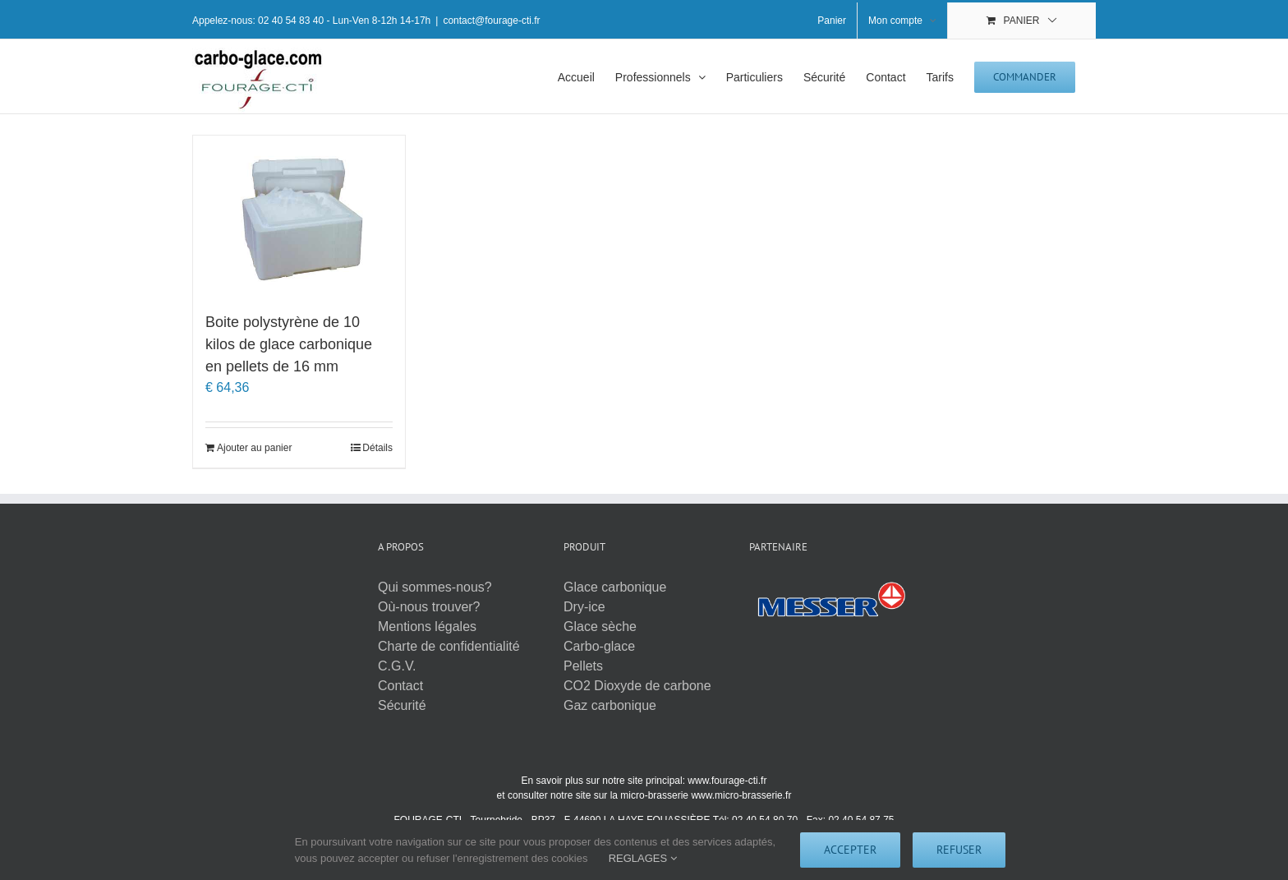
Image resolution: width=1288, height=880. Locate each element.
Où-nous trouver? (429, 607)
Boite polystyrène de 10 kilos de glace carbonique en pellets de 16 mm (288, 344)
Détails (377, 448)
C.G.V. (397, 666)
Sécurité (402, 705)
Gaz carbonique (610, 705)
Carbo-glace (599, 646)
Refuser (959, 849)
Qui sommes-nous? (435, 587)
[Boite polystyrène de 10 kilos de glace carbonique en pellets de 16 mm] (299, 215)
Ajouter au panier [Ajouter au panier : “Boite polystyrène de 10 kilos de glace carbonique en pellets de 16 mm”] (254, 448)
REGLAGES (643, 858)
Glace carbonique (615, 587)
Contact (400, 686)
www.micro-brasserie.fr (741, 795)
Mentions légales (427, 627)
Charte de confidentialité (449, 646)
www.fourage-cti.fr (727, 780)
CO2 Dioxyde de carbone (637, 686)
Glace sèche (600, 627)
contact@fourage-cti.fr (491, 20)
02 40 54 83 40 (291, 20)
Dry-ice (584, 607)
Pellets (583, 666)
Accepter (850, 849)
